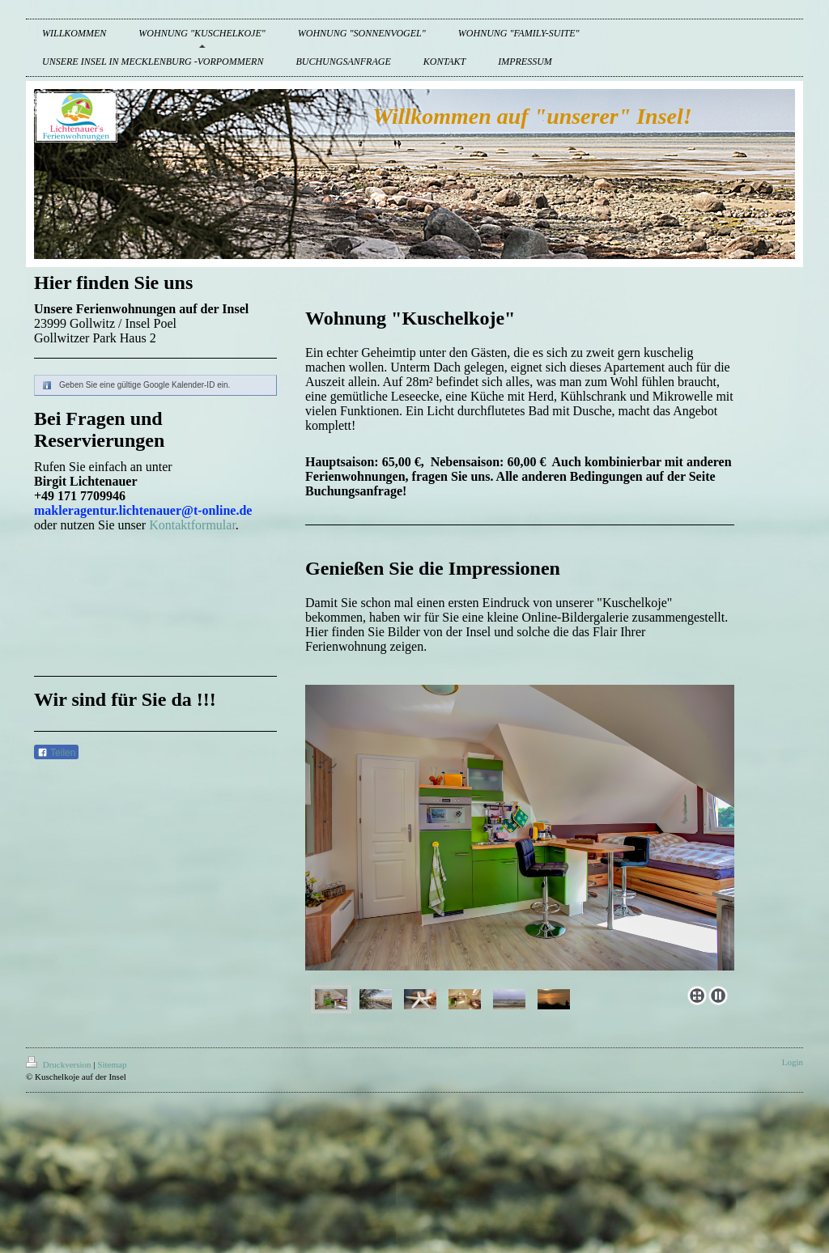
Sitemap (111, 1064)
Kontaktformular (192, 525)
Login (792, 1062)
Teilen (56, 752)
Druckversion (59, 1064)
